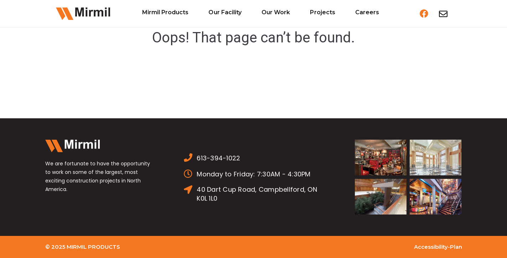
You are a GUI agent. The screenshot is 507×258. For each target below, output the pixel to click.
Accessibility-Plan (438, 246)
